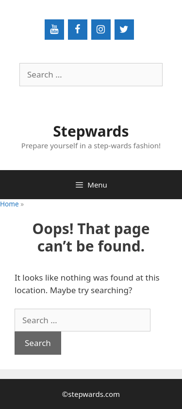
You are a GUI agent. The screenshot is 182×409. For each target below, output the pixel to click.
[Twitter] (124, 29)
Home (9, 203)
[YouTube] (54, 29)
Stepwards (91, 131)
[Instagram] (101, 29)
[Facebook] (77, 29)
